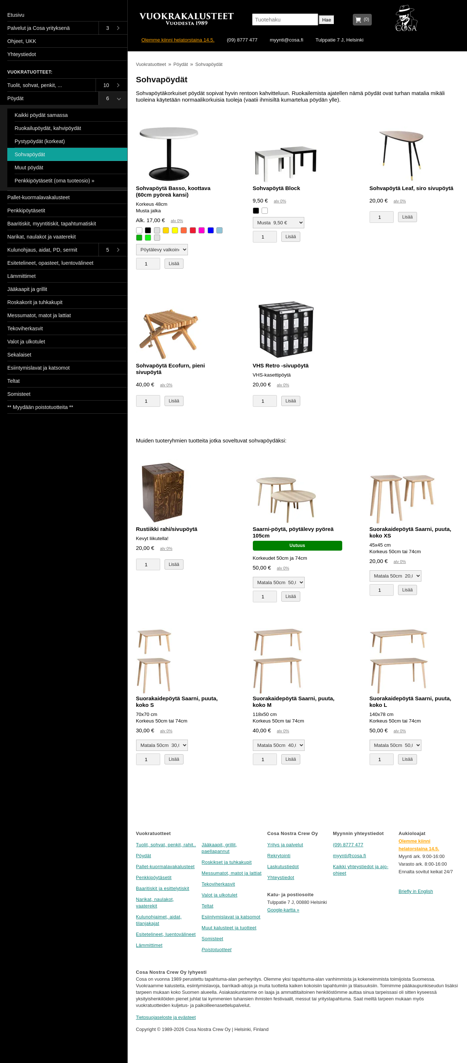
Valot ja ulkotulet (220, 895)
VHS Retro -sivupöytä (281, 365)
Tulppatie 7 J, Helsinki (340, 40)
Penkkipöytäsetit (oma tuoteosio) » (54, 181)
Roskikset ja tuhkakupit (227, 862)
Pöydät (180, 64)
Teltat (207, 906)
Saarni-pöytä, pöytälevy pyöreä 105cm (293, 532)
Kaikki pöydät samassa (41, 115)
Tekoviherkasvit (218, 884)
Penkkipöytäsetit (154, 877)
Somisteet (212, 938)
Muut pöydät (29, 167)
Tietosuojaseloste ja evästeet (166, 1017)
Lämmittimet (149, 945)
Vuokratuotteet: (30, 72)
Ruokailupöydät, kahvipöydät (48, 128)
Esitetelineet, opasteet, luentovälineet (50, 263)
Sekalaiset (19, 355)
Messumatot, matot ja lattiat (232, 873)
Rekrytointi (279, 855)
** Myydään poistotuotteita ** (40, 407)
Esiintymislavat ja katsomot (231, 917)
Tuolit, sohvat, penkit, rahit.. (166, 844)
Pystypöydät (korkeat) (40, 141)
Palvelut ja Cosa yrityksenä (38, 28)
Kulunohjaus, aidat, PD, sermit (42, 250)
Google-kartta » (283, 910)
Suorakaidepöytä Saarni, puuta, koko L (410, 701)
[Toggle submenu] (113, 28)
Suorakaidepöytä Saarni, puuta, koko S (177, 701)
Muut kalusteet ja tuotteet (229, 927)
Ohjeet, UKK (21, 41)
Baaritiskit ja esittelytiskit (162, 888)
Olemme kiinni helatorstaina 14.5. (178, 40)
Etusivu (15, 15)
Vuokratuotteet (151, 64)
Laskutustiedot (283, 866)
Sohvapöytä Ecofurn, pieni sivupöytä (170, 368)
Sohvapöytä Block (276, 188)
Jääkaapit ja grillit (27, 289)
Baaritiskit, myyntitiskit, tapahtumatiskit (51, 224)
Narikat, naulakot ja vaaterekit (41, 237)
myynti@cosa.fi (286, 40)
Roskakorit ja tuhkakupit (34, 302)
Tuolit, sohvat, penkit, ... (34, 85)
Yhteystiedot (280, 877)
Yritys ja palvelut (285, 844)
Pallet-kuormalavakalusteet (165, 866)
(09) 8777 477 (242, 40)
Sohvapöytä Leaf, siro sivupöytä (412, 188)
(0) (365, 19)
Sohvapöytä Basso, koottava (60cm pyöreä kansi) (173, 191)
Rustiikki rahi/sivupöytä (166, 529)
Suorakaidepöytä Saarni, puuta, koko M (294, 701)
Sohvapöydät (208, 64)
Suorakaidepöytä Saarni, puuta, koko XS (410, 532)
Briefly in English (416, 891)
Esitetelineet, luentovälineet (166, 934)
